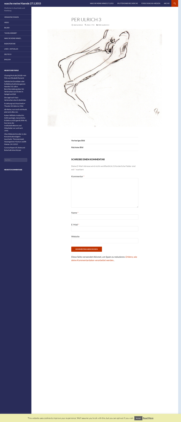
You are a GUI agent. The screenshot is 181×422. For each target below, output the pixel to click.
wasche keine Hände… (13, 38)
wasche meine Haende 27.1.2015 (22, 3)
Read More (148, 418)
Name (74, 212)
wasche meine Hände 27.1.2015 (102, 3)
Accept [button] (138, 418)
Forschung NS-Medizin (150, 3)
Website (75, 236)
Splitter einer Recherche (127, 3)
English (7, 59)
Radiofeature (9, 44)
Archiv (167, 3)
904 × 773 (90, 25)
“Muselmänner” (10, 33)
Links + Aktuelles (11, 49)
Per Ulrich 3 (103, 25)
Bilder (6, 28)
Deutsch (7, 54)
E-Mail (75, 224)
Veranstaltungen (11, 17)
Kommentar (77, 176)
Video (6, 22)
